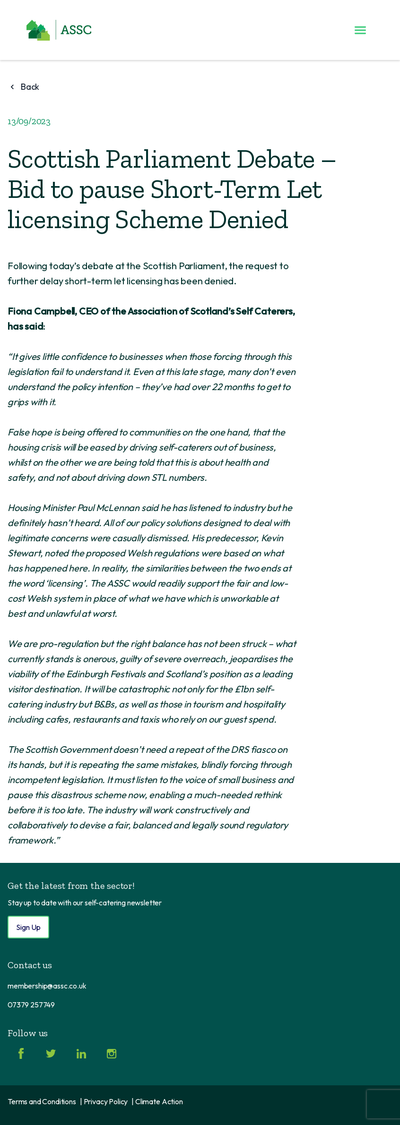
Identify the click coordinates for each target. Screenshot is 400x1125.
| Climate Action (157, 1101)
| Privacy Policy (104, 1101)
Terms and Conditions (42, 1101)
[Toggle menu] (360, 30)
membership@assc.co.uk (47, 985)
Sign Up (28, 927)
